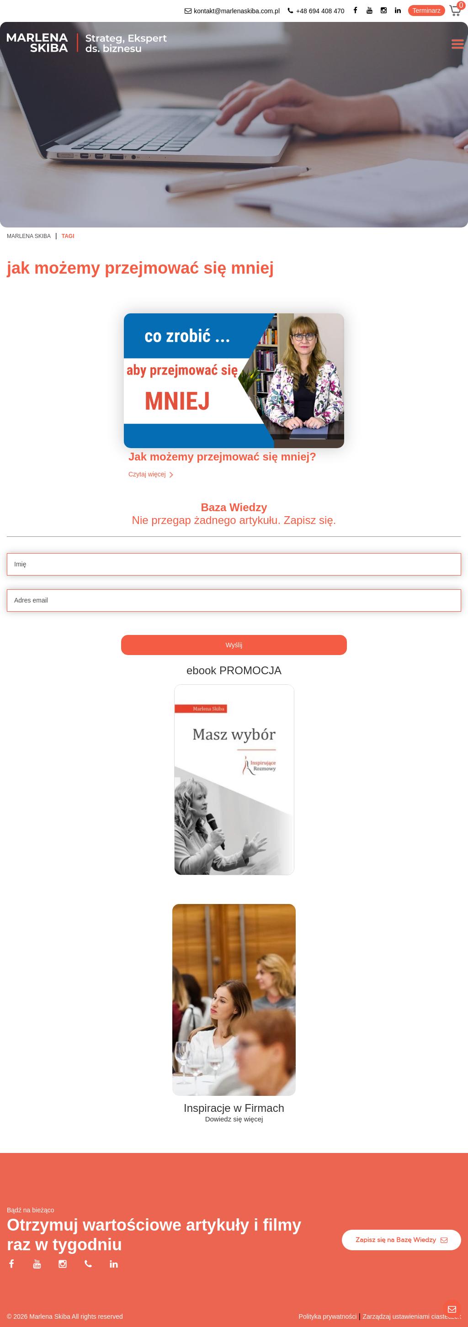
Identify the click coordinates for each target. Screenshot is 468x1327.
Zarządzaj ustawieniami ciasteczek (411, 1316)
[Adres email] (234, 656)
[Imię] (234, 620)
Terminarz (427, 10)
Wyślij (234, 701)
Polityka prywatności (328, 1316)
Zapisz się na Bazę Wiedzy (401, 1240)
